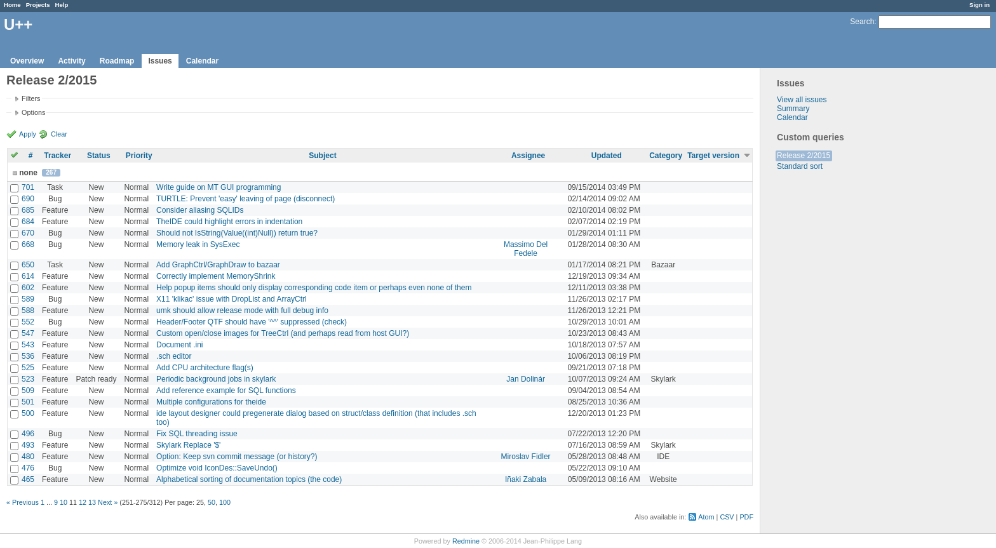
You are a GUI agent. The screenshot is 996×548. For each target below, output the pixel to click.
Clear (59, 134)
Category (665, 155)
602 (28, 287)
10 (63, 502)
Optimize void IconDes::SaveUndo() (217, 468)
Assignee (528, 155)
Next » (108, 502)
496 (28, 433)
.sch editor (173, 356)
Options (33, 112)
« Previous (22, 502)
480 (28, 456)
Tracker (57, 155)
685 (28, 210)
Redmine (466, 541)
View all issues (801, 99)
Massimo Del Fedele (526, 249)
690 (28, 198)
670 (28, 233)
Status (99, 155)
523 (28, 379)
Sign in (979, 4)
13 (92, 502)
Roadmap (117, 61)
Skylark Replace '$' (188, 445)
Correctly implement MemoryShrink (215, 276)
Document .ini (179, 344)
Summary (793, 108)
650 (28, 264)
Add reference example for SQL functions (226, 390)
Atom (706, 517)
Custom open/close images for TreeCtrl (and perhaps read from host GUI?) (282, 333)
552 (28, 321)
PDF (746, 517)
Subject (322, 155)
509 (28, 390)
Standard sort (800, 166)
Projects (38, 4)
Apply (27, 134)
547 (28, 333)
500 (28, 413)
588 (28, 310)
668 (28, 244)
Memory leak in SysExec (197, 244)
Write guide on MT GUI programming (218, 187)
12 (82, 502)
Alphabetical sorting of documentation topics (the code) (249, 479)
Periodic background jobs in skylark (216, 379)
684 (28, 221)
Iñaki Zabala (525, 479)
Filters (31, 98)
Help (62, 4)
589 (28, 299)
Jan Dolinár (525, 379)
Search (862, 21)
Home (12, 4)
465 (28, 479)
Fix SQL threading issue (197, 433)
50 (211, 502)
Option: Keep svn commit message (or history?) (236, 456)
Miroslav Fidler (526, 456)
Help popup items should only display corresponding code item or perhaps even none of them (313, 287)
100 (225, 502)
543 (28, 344)
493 (28, 445)
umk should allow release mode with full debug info (242, 310)
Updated (606, 155)
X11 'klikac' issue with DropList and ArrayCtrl (231, 299)
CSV (727, 517)
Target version (713, 155)
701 (28, 187)
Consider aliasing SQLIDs (199, 210)
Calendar (202, 61)
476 (28, 468)
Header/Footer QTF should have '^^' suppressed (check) (251, 321)
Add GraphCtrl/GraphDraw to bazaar (218, 264)
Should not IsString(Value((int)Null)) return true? (237, 233)
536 (28, 356)
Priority (139, 155)
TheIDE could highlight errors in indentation (229, 221)
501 (28, 402)
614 (28, 276)
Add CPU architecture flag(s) (204, 367)
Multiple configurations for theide (211, 402)
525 (28, 367)
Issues (160, 61)
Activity (71, 61)
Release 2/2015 (803, 155)
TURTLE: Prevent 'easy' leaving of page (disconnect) (245, 198)
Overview (27, 61)
